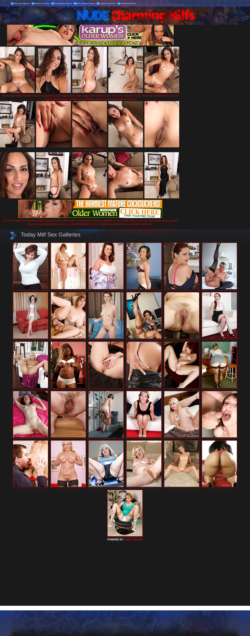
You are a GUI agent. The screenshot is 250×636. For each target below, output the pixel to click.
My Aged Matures (22, 3)
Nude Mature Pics (128, 3)
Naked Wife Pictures (63, 3)
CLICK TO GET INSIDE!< (90, 150)
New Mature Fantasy (86, 3)
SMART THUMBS (133, 539)
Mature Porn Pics (42, 3)
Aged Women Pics (108, 3)
